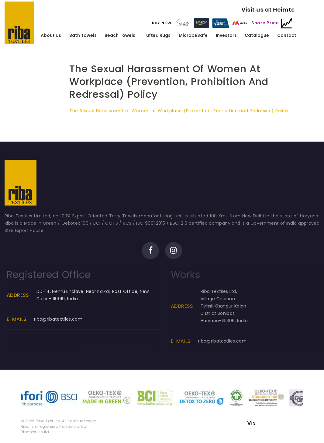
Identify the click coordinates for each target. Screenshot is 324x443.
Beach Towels (120, 35)
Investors (226, 35)
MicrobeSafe (193, 35)
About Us (51, 35)
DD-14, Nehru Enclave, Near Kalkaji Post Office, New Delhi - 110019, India (97, 295)
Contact (286, 35)
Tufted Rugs (157, 35)
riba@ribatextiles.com (63, 319)
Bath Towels (83, 35)
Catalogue (257, 35)
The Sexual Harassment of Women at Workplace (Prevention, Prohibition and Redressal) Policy (179, 112)
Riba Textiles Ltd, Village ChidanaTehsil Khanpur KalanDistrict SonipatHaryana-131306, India (230, 306)
